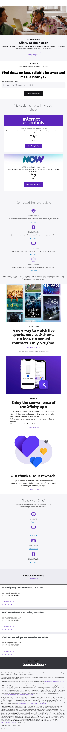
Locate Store (33, 579)
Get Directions (7, 604)
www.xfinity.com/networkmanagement (54, 681)
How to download (33, 428)
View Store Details (8, 602)
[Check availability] (33, 93)
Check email (33, 549)
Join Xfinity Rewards (33, 489)
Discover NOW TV (33, 347)
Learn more (33, 222)
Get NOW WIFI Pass (33, 184)
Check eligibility (33, 146)
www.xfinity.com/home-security (9, 722)
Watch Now (34, 535)
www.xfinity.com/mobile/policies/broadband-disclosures (18, 694)
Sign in (33, 522)
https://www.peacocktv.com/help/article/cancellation (31, 703)
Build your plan (32, 55)
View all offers (33, 664)
